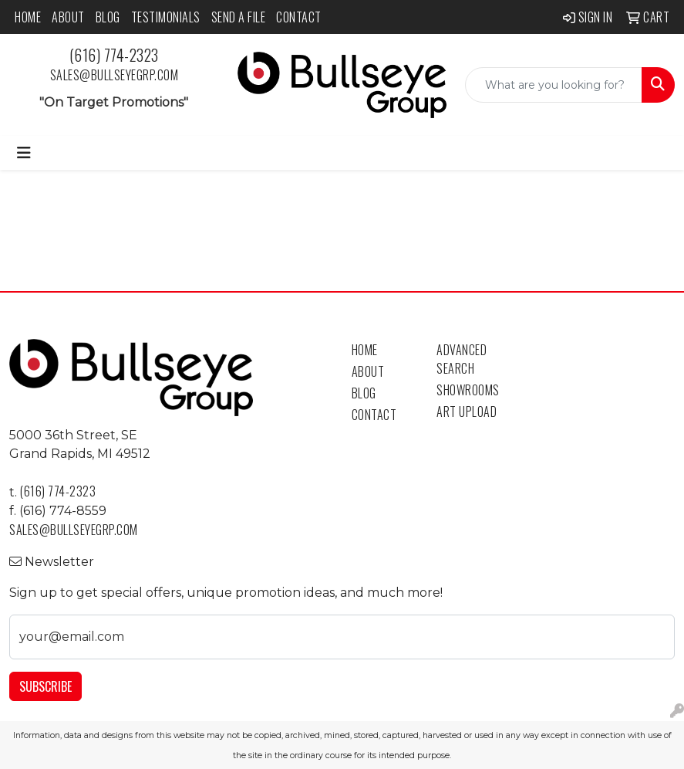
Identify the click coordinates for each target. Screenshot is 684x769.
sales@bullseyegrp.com (114, 75)
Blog (108, 17)
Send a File (238, 17)
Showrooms (468, 390)
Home (28, 17)
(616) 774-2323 (114, 54)
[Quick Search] (553, 85)
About (68, 17)
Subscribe (45, 686)
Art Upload (466, 411)
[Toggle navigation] (24, 153)
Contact (299, 17)
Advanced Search (461, 359)
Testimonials (165, 17)
